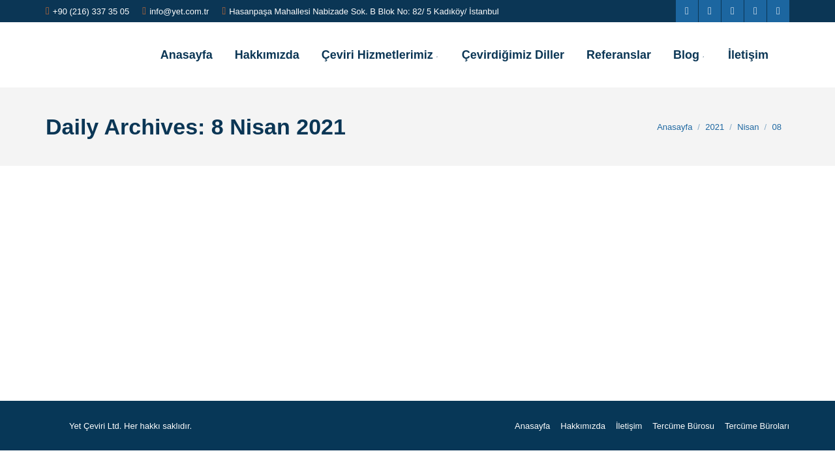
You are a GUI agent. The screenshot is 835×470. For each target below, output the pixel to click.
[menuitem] (186, 55)
